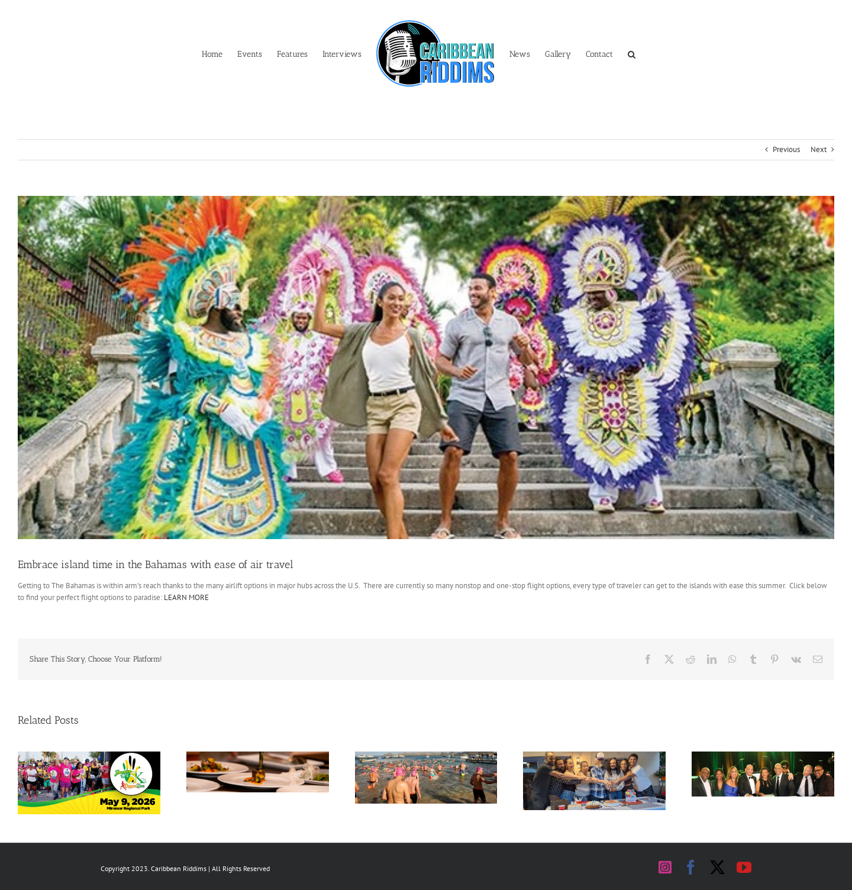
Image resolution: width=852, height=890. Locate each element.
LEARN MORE (186, 597)
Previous (786, 149)
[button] (631, 53)
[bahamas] (426, 367)
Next (819, 149)
